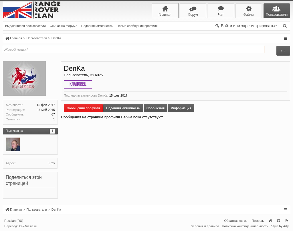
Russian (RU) (13, 220)
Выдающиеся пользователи (25, 26)
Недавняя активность (97, 26)
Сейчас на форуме (63, 26)
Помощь (258, 220)
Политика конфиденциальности (245, 226)
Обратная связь (235, 220)
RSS (287, 221)
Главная (270, 221)
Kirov (51, 163)
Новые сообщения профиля (137, 26)
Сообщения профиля (83, 108)
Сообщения (155, 108)
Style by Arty (280, 226)
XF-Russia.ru (28, 226)
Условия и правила (205, 226)
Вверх (278, 221)
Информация (181, 108)
